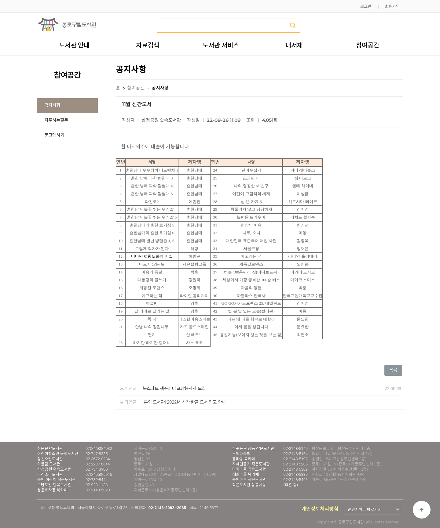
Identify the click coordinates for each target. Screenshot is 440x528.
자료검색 (147, 45)
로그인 (365, 6)
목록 (393, 370)
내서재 (294, 45)
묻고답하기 (54, 135)
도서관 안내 (74, 45)
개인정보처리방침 (320, 509)
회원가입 (392, 6)
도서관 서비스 (221, 45)
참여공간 (367, 45)
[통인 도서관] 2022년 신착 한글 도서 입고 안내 (184, 402)
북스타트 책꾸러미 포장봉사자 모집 (174, 388)
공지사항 (52, 105)
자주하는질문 (56, 120)
